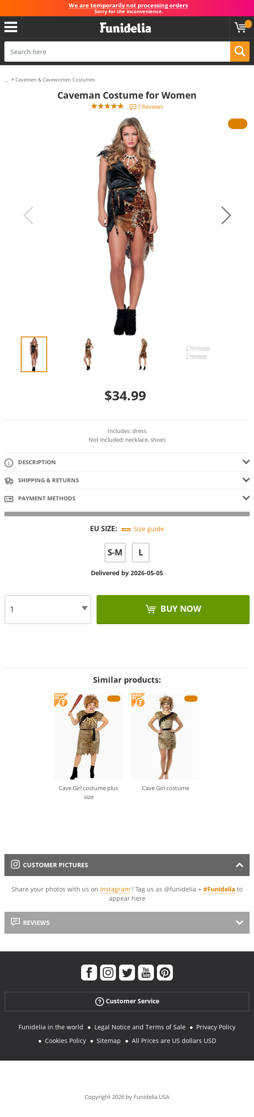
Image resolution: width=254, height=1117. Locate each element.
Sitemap (109, 1040)
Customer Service (127, 1001)
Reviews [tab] (30, 922)
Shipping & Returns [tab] (41, 480)
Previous (28, 215)
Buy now (179, 608)
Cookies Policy (65, 1040)
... (6, 80)
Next (226, 215)
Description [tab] (30, 462)
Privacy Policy (215, 1027)
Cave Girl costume (165, 788)
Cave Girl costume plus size (88, 792)
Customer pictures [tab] (49, 865)
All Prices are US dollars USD (174, 1040)
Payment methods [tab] (39, 498)
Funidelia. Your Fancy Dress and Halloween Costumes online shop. (125, 27)
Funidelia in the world (51, 1027)
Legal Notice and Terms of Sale (140, 1027)
